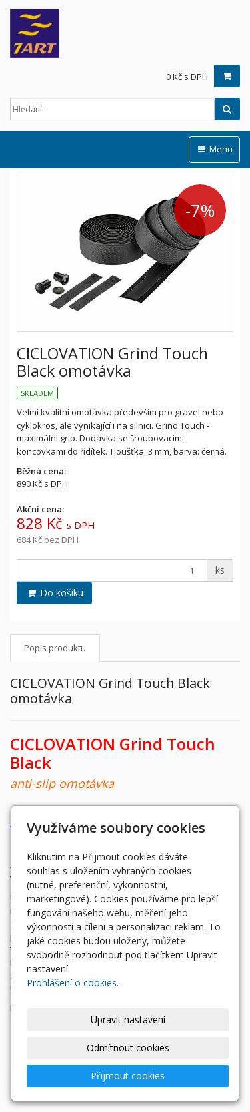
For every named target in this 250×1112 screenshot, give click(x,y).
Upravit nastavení (128, 1019)
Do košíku (54, 592)
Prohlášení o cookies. (73, 982)
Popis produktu (55, 648)
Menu (214, 149)
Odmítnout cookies (128, 1047)
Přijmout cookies (128, 1075)
